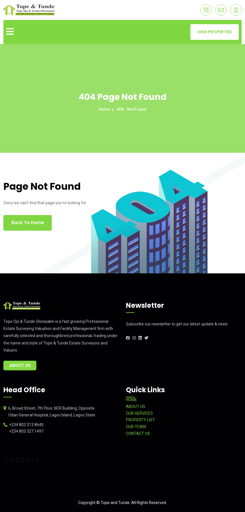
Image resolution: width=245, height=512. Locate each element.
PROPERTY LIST (140, 420)
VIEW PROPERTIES (214, 32)
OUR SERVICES (139, 413)
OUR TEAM (136, 426)
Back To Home (27, 223)
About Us (20, 365)
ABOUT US (135, 406)
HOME (131, 399)
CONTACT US (138, 433)
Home (105, 109)
